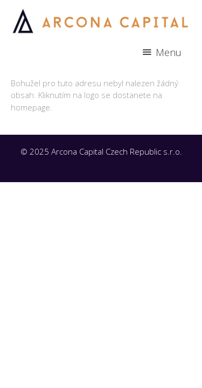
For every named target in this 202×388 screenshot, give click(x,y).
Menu (169, 52)
